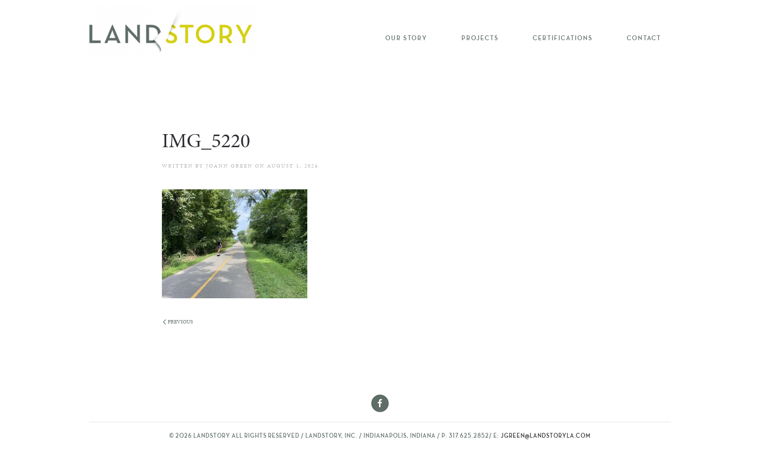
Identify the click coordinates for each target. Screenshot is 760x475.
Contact (644, 38)
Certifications (563, 38)
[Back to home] (174, 30)
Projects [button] (480, 38)
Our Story (406, 38)
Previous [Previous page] (178, 321)
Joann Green (229, 165)
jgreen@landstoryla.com (546, 436)
